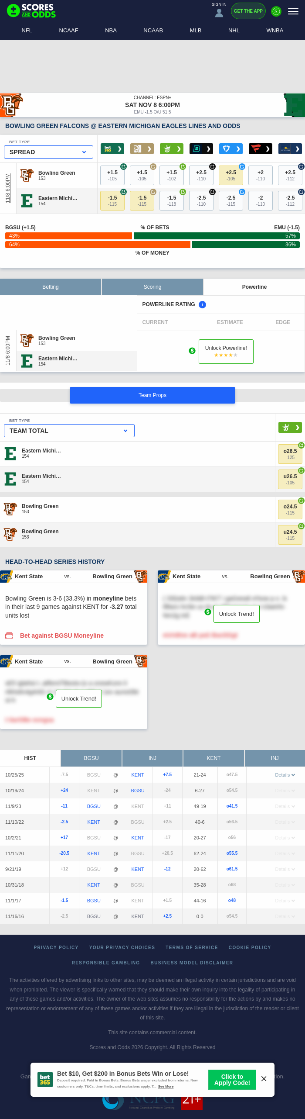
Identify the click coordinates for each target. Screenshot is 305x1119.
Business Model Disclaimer (192, 962)
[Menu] (293, 11)
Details (285, 774)
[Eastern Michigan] (59, 198)
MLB (196, 30)
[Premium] (276, 15)
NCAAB (153, 30)
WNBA (274, 30)
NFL (27, 30)
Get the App (248, 11)
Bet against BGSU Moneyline (62, 635)
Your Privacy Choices (122, 947)
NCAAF (68, 30)
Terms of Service (192, 947)
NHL (234, 30)
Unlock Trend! (236, 614)
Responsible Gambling (106, 962)
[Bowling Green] (56, 172)
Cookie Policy (250, 947)
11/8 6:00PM (8, 188)
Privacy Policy (56, 947)
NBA (111, 30)
